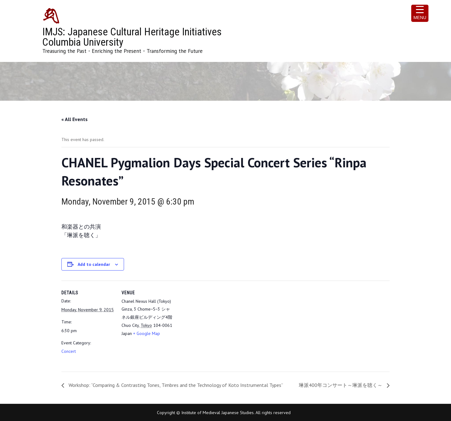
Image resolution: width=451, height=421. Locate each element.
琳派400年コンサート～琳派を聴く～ (341, 385)
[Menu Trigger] (419, 13)
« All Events (74, 119)
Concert (68, 351)
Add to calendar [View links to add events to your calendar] (94, 264)
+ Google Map (146, 333)
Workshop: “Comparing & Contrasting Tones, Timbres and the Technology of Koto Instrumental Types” (175, 385)
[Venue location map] (215, 324)
